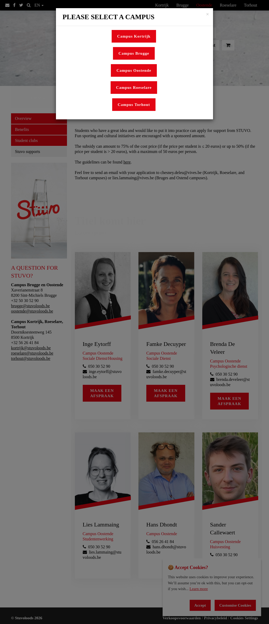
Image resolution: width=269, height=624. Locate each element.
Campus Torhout (134, 105)
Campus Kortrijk (134, 36)
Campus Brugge (133, 53)
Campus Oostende (133, 70)
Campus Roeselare (134, 87)
